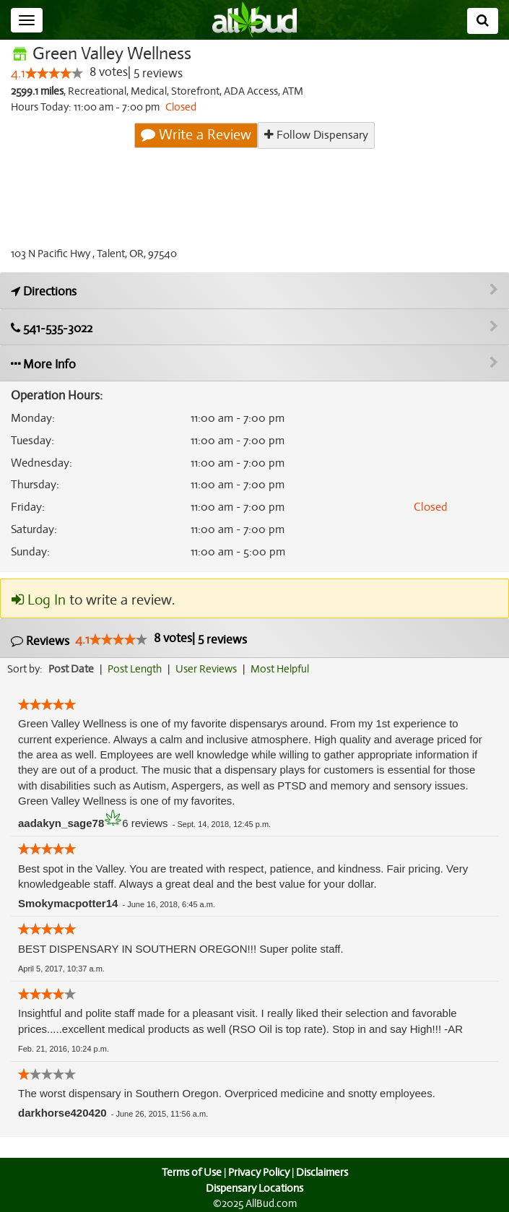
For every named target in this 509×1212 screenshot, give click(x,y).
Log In (38, 600)
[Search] (482, 21)
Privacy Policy (258, 1172)
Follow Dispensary (316, 135)
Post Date (72, 668)
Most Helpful (284, 668)
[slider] (53, 73)
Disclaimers (323, 1172)
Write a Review (197, 135)
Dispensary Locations (255, 1188)
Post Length (137, 668)
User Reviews (209, 668)
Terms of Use (189, 1172)
